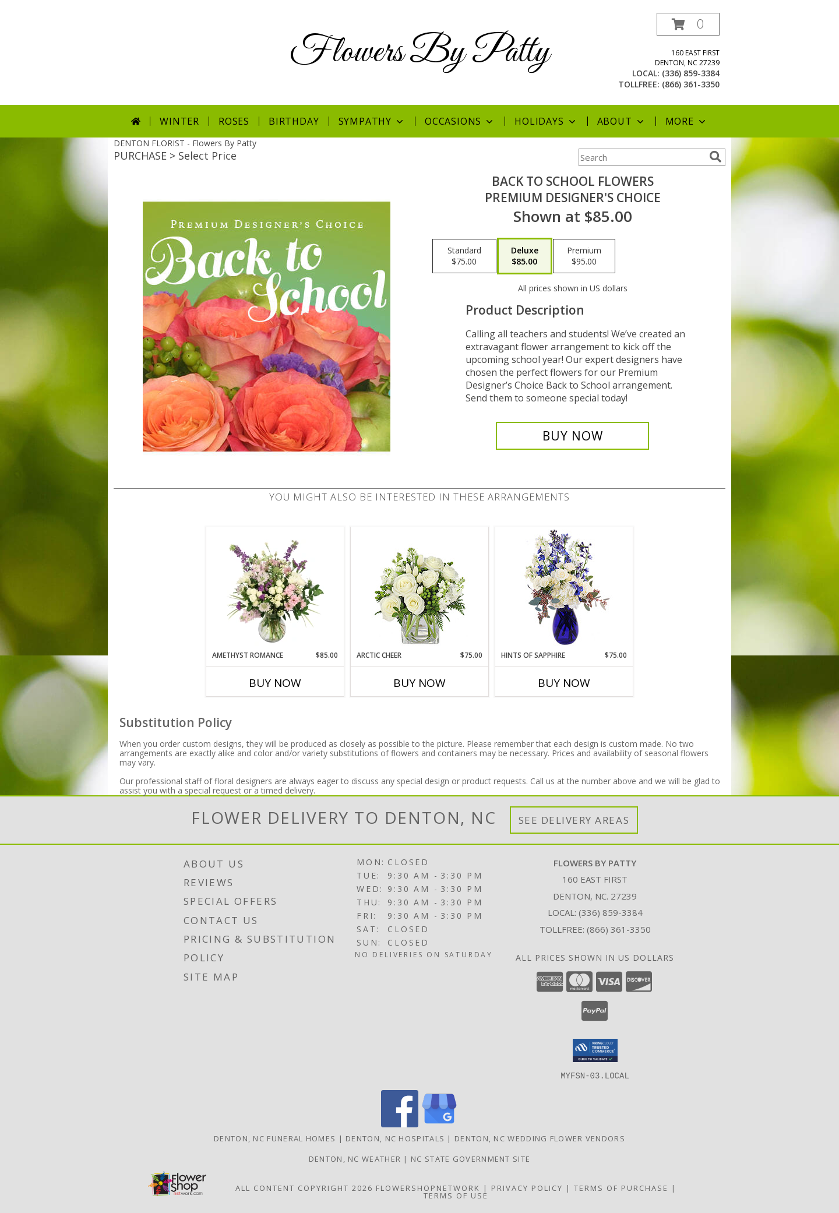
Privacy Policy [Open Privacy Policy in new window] (527, 1187)
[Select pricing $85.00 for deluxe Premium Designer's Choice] (525, 256)
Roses (233, 121)
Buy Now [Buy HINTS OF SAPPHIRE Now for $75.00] (564, 682)
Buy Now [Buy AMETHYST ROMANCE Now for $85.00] (275, 682)
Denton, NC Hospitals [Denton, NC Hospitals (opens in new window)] (395, 1138)
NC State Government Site (470, 1158)
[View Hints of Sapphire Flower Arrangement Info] (564, 589)
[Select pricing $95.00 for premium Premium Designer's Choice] (584, 256)
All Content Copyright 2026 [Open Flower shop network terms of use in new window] (304, 1187)
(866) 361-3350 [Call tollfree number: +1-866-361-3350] (691, 84)
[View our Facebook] (399, 1123)
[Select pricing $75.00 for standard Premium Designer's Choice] (464, 256)
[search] (715, 156)
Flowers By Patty (419, 52)
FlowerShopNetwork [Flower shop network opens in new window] (428, 1187)
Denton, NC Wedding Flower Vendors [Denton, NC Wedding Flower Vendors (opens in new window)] (539, 1138)
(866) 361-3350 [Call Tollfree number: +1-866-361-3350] (619, 929)
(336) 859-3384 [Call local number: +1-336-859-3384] (691, 73)
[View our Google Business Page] (439, 1123)
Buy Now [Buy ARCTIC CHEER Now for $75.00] (419, 682)
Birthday (294, 121)
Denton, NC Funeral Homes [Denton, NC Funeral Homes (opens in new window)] (275, 1138)
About (621, 121)
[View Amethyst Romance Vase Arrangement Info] (275, 588)
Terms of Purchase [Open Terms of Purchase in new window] (621, 1187)
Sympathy (372, 121)
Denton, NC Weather (355, 1158)
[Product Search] (641, 157)
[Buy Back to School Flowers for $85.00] (572, 436)
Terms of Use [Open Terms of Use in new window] (456, 1195)
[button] (688, 24)
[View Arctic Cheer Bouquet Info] (419, 589)
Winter (179, 121)
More (686, 121)
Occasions (460, 121)
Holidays (545, 121)
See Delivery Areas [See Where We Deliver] (574, 820)
